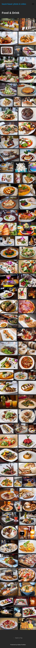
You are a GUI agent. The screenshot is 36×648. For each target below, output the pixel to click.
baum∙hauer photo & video (14, 4)
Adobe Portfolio (21, 644)
